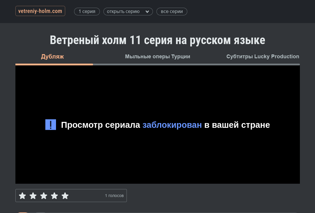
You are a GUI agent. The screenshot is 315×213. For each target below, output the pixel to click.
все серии (172, 11)
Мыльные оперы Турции (157, 56)
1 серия (87, 11)
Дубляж (52, 56)
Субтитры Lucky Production (262, 56)
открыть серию (128, 11)
